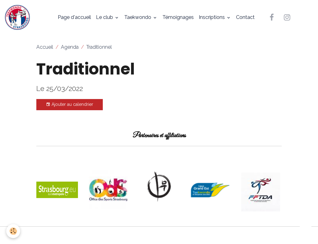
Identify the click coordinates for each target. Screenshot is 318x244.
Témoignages (178, 17)
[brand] (18, 17)
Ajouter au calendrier (69, 104)
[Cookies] (13, 231)
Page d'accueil (74, 17)
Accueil (44, 47)
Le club (105, 17)
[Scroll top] (305, 231)
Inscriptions (212, 17)
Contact (245, 17)
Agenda (70, 47)
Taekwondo (138, 17)
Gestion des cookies (159, 235)
